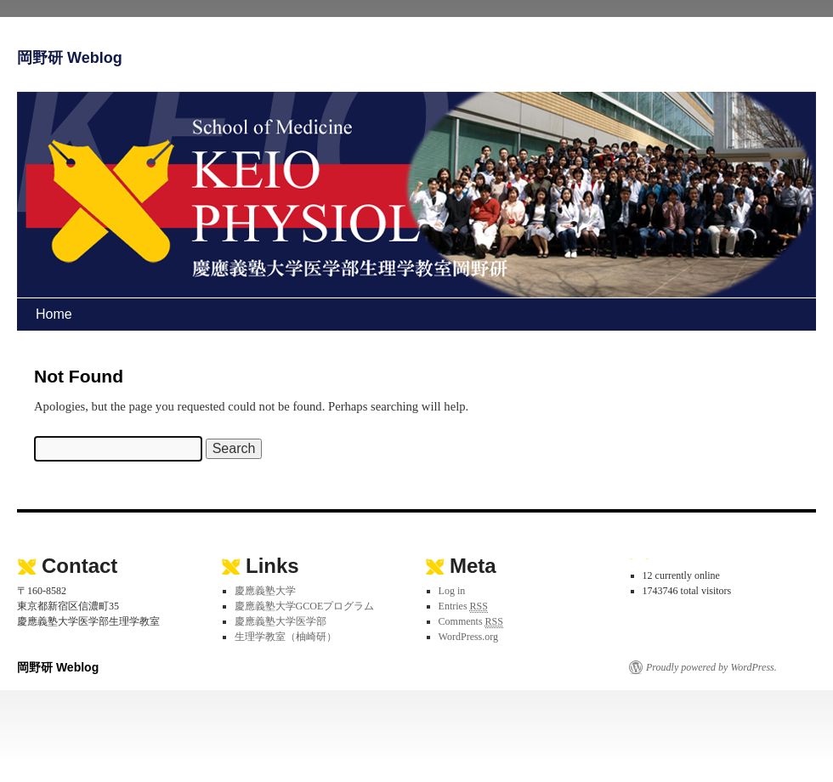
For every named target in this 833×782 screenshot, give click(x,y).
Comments (471, 621)
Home (54, 314)
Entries (463, 606)
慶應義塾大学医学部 (280, 621)
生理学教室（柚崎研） (286, 637)
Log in (452, 591)
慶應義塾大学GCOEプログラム (305, 606)
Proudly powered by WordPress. (711, 667)
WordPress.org (468, 637)
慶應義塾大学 (265, 591)
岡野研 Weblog (69, 57)
